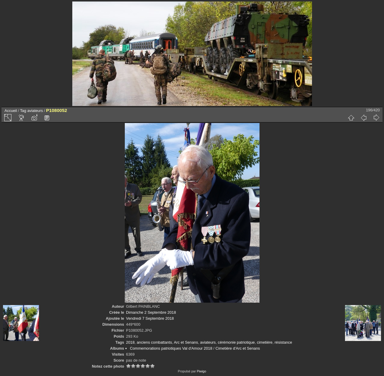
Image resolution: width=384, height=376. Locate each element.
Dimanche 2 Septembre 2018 (151, 312)
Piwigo (201, 371)
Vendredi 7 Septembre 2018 (150, 318)
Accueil (10, 110)
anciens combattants (154, 342)
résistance (283, 342)
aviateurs (35, 110)
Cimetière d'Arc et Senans (237, 348)
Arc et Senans (186, 342)
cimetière (264, 342)
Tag (23, 110)
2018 (130, 342)
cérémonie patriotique (236, 342)
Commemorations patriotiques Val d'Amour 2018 (171, 348)
